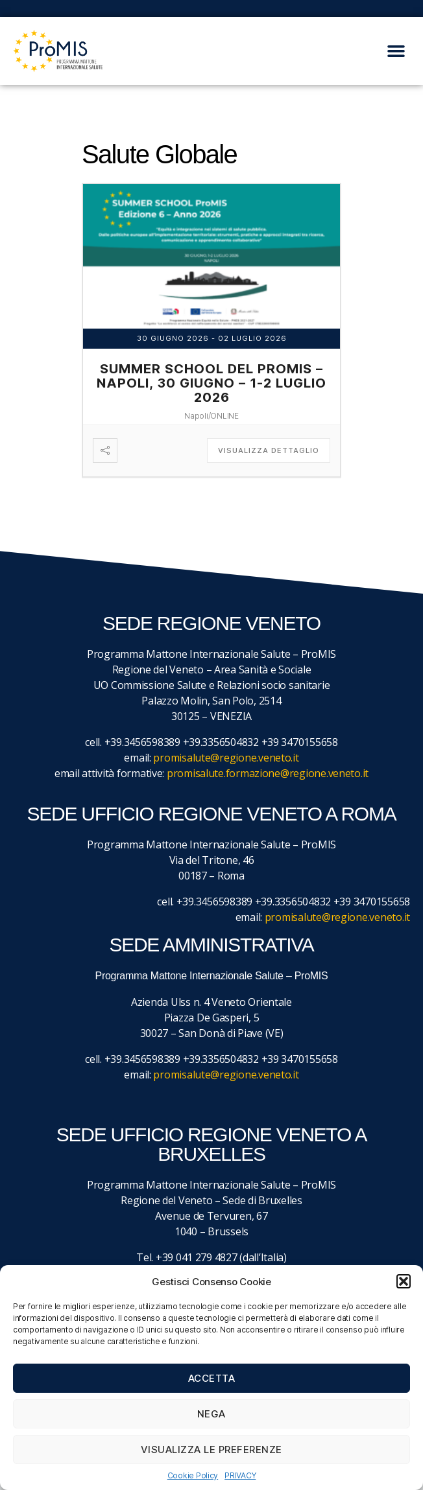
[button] (403, 1281)
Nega (211, 1414)
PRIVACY (240, 1475)
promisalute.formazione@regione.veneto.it (268, 773)
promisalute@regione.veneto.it (225, 758)
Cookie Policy (193, 1475)
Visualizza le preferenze (211, 1449)
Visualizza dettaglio (268, 450)
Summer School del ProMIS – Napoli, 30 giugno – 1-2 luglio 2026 (211, 383)
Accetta (212, 1378)
